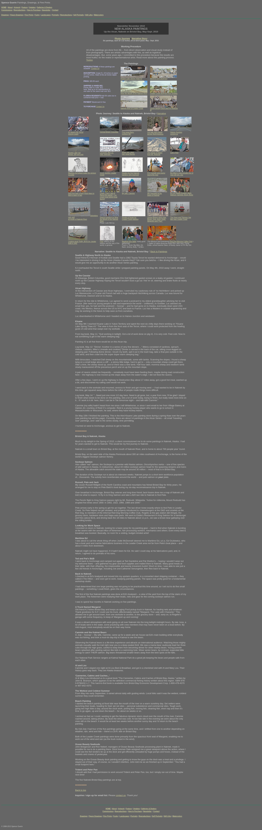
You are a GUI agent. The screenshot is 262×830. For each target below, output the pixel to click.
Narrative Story (139, 38)
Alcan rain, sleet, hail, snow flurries (128, 153)
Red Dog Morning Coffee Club (181, 241)
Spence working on (107, 217)
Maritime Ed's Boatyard (158, 79)
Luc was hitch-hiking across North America (155, 133)
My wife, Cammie (128, 193)
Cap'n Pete (174, 153)
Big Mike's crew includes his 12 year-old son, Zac (181, 174)
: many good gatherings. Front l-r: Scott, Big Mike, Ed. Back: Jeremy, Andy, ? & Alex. (133, 244)
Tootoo (89, 60)
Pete (101, 241)
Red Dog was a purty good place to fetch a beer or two (81, 194)
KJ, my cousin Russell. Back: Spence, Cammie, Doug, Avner (181, 194)
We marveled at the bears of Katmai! (154, 194)
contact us (121, 795)
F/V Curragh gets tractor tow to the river (156, 174)
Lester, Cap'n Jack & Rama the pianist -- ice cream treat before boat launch (108, 196)
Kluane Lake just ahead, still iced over (75, 153)
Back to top (80, 790)
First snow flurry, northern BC (128, 133)
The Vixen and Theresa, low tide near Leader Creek (180, 218)
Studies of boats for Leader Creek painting (130, 218)
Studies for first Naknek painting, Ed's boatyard (130, 174)
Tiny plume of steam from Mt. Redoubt (154, 153)
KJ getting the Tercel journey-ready (75, 133)
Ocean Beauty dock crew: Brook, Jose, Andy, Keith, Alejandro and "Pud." (156, 219)
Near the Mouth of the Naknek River (109, 219)
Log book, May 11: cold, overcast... (107, 153)
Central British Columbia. (109, 132)
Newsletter (46, 10)
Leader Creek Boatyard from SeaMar (163, 94)
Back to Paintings (158, 251)
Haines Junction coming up (176, 133)
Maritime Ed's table (129, 241)
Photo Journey (122, 38)
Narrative (161, 113)
